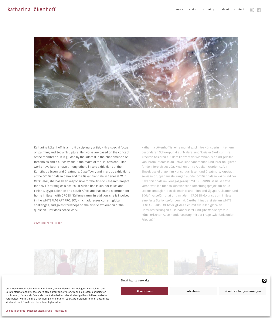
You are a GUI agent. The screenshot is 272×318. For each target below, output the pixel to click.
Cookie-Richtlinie (15, 310)
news (179, 9)
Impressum (60, 310)
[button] (264, 281)
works (195, 9)
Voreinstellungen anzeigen (243, 291)
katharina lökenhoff (32, 9)
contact (239, 9)
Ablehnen (193, 291)
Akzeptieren (144, 291)
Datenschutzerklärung (39, 310)
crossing (211, 9)
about (225, 9)
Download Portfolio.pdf (48, 232)
